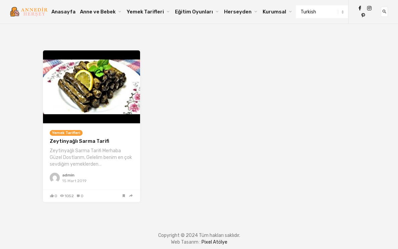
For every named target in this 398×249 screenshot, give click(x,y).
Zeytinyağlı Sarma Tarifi (79, 141)
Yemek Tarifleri (145, 12)
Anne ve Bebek (98, 12)
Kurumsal (274, 12)
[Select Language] (322, 11)
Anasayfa (63, 12)
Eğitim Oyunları (194, 12)
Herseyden (238, 12)
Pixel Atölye (214, 242)
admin (68, 175)
